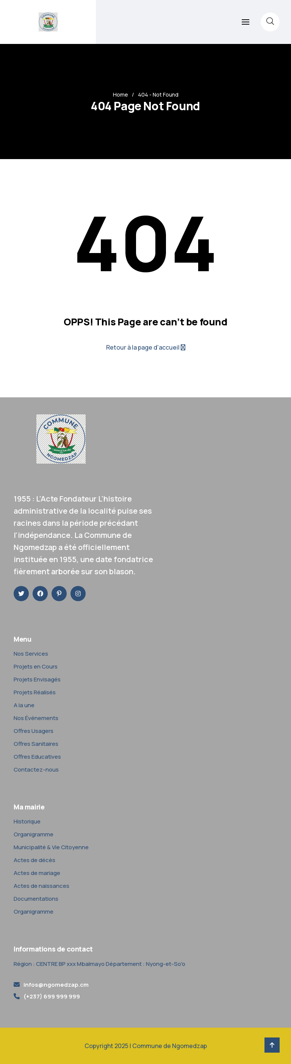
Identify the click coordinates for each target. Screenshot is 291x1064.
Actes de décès (34, 860)
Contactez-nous (36, 769)
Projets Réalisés (35, 692)
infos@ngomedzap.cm (56, 985)
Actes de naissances (41, 886)
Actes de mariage (37, 873)
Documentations (36, 899)
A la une (24, 705)
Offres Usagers (33, 731)
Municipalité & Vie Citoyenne (51, 847)
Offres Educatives (37, 757)
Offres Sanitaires (36, 744)
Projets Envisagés (37, 679)
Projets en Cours (36, 666)
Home (120, 94)
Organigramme (33, 834)
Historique (27, 821)
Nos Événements (36, 718)
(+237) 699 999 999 (51, 996)
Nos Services (31, 654)
